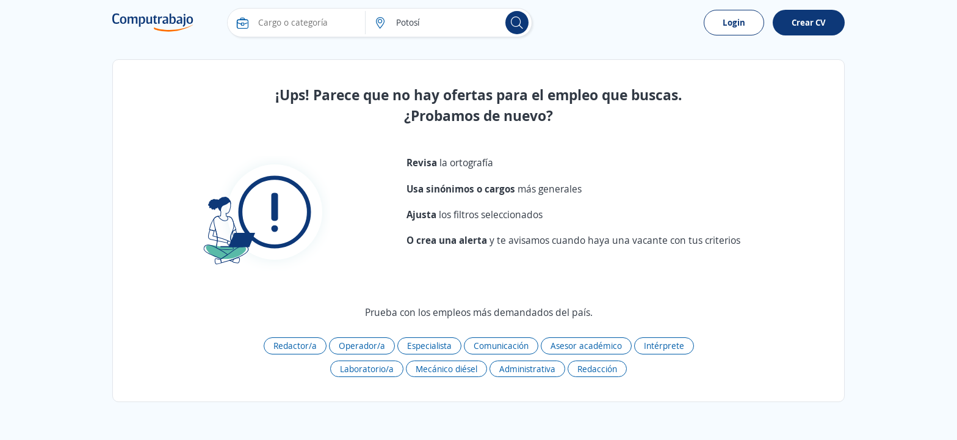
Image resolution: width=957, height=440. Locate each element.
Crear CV (809, 22)
